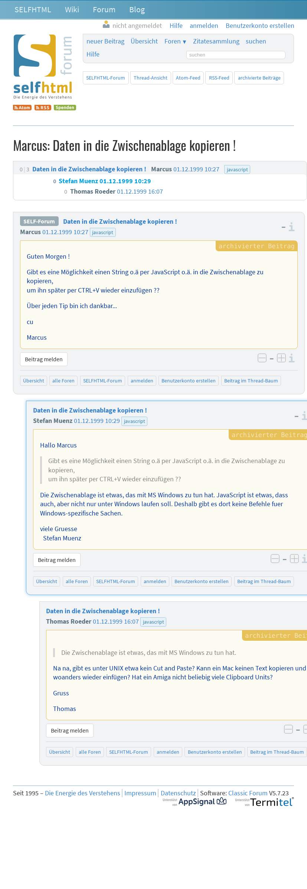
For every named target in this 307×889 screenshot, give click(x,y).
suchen (256, 41)
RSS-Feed (219, 77)
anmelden (142, 380)
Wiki (72, 9)
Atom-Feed (188, 77)
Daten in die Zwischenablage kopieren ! (120, 221)
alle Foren (63, 380)
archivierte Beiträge (259, 77)
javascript (102, 232)
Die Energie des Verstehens (82, 793)
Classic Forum (248, 793)
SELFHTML (32, 9)
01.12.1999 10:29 (97, 421)
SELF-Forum (39, 221)
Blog (137, 9)
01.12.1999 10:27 (65, 232)
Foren (172, 41)
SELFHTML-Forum (105, 77)
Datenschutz (178, 793)
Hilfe (92, 54)
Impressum (140, 793)
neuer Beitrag (105, 41)
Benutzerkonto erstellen (188, 380)
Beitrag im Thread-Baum (251, 380)
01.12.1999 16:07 (116, 621)
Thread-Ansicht (150, 77)
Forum (104, 9)
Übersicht (144, 41)
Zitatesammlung (216, 41)
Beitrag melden (44, 359)
